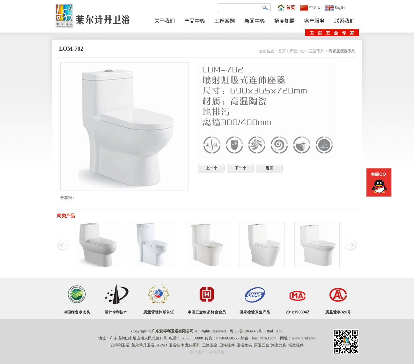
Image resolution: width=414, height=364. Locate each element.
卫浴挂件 (176, 345)
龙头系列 (192, 345)
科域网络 (216, 352)
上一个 (211, 168)
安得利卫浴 (119, 345)
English (335, 8)
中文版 (310, 8)
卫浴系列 (316, 51)
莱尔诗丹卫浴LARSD (149, 345)
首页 (286, 7)
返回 (269, 168)
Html (269, 331)
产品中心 (297, 51)
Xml (279, 331)
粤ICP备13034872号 (246, 331)
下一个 (240, 168)
